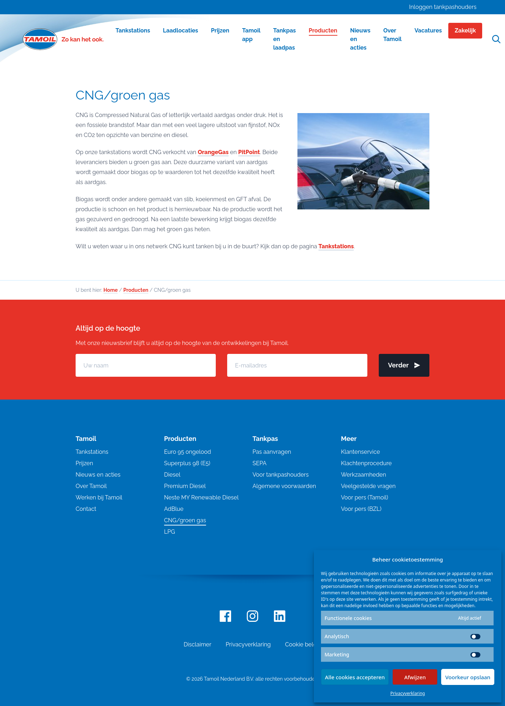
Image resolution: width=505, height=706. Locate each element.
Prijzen (84, 463)
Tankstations (336, 246)
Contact (86, 509)
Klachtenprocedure (366, 463)
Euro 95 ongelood (187, 451)
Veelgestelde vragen (368, 486)
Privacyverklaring (408, 693)
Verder (404, 365)
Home (110, 290)
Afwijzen (415, 677)
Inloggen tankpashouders (442, 7)
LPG (169, 531)
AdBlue (173, 509)
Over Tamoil (91, 486)
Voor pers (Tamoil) (364, 497)
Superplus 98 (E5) (187, 463)
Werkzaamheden (363, 474)
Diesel (172, 474)
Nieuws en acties (98, 474)
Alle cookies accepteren (355, 677)
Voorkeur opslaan (467, 677)
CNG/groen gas (185, 520)
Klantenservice (360, 451)
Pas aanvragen (271, 451)
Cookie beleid (303, 644)
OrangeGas (213, 152)
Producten (135, 290)
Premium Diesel (185, 486)
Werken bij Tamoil (99, 497)
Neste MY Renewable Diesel (201, 497)
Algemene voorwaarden (284, 486)
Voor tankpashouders (280, 474)
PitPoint (249, 152)
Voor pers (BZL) (361, 509)
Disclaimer (197, 644)
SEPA (259, 463)
